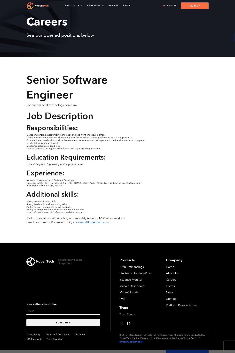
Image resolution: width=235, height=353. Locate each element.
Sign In (172, 5)
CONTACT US (223, 37)
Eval (122, 299)
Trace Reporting (55, 339)
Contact (171, 299)
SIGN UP (194, 5)
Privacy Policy (33, 334)
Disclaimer (80, 334)
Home (170, 267)
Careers (171, 279)
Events (170, 286)
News (169, 292)
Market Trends (128, 292)
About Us (172, 273)
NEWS (126, 5)
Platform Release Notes (181, 305)
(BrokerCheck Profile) (131, 341)
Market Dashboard (132, 286)
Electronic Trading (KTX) (135, 273)
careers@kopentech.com (92, 222)
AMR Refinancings (131, 267)
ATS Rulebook (33, 339)
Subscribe (63, 322)
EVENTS (114, 5)
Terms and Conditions (57, 334)
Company (94, 5)
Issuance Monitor (130, 279)
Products (72, 5)
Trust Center (127, 314)
